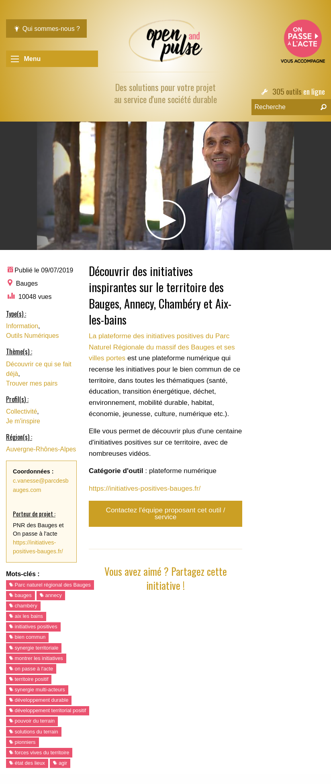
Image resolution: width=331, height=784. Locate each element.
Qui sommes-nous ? (46, 28)
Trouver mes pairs (31, 383)
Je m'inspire (23, 421)
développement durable (38, 700)
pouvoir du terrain (32, 721)
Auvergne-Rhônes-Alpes (41, 449)
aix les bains (26, 616)
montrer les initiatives (36, 658)
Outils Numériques (32, 335)
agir (60, 763)
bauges (20, 595)
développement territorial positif (47, 710)
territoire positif (28, 679)
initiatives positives (33, 627)
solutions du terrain (33, 732)
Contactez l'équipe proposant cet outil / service (165, 513)
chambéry (23, 606)
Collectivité (21, 411)
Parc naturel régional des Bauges (50, 585)
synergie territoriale (33, 648)
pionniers (22, 742)
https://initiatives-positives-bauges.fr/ (144, 488)
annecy (51, 595)
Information (22, 326)
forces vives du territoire (39, 752)
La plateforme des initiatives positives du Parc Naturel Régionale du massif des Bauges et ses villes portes (162, 347)
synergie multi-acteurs (37, 690)
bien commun (27, 637)
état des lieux (27, 763)
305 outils (287, 91)
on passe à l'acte (31, 669)
